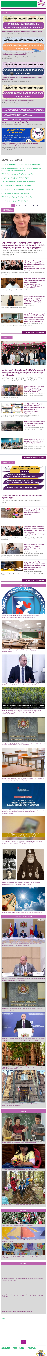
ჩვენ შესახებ (18, 1348)
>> (37, 205)
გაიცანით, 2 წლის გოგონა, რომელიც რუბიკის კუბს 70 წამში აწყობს (19, 1169)
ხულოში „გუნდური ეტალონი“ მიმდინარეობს (15, 193)
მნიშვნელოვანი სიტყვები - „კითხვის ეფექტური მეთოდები (17, 1311)
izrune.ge (23, 1111)
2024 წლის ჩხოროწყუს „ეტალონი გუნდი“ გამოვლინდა (18, 181)
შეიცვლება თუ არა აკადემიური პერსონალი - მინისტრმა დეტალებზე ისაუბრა (22, 684)
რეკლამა (32, 1348)
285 (33, 205)
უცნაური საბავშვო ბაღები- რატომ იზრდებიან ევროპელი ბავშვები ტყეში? (21, 1204)
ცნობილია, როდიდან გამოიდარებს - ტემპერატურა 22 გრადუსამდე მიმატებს (22, 912)
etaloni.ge (4, 1319)
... (28, 205)
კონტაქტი (5, 1348)
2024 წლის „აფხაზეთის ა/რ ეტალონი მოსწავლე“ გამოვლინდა (20, 164)
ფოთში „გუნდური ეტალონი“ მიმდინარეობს (14, 201)
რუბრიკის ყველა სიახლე (34, 332)
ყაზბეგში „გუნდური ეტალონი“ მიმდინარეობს (15, 178)
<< (3, 205)
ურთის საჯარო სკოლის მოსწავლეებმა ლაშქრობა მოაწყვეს (17, 1225)
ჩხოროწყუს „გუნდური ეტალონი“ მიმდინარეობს (16, 185)
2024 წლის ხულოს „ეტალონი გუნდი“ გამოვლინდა (17, 189)
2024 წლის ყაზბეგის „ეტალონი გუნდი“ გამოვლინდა (17, 174)
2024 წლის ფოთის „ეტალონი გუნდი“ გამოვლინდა (17, 197)
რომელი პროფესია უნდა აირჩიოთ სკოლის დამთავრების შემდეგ (19, 1142)
